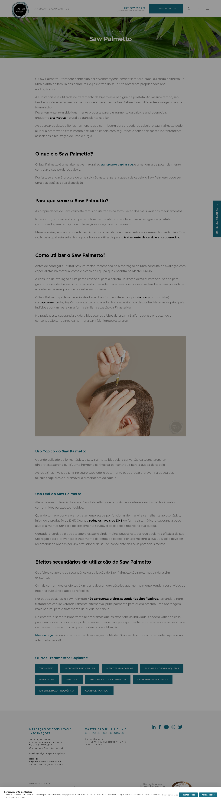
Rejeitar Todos (188, 795)
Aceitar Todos (208, 795)
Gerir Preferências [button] (170, 795)
